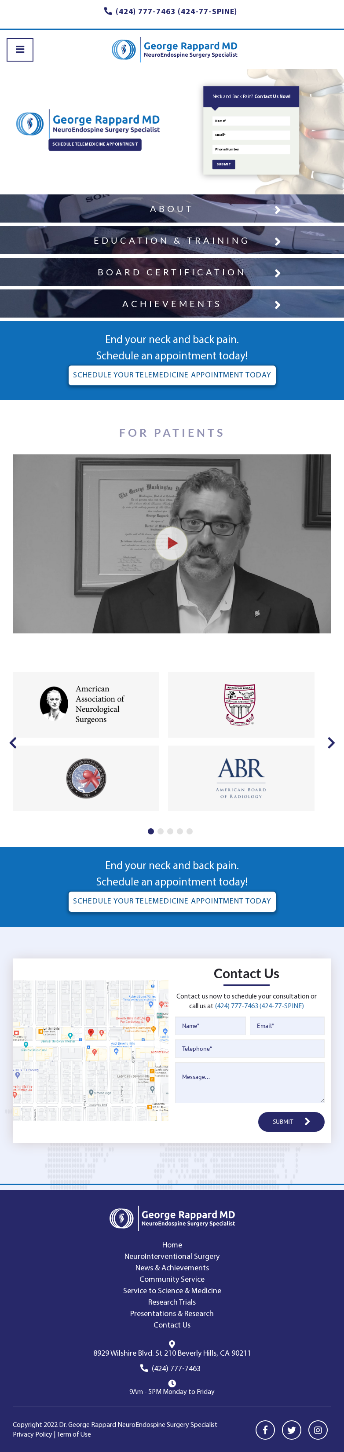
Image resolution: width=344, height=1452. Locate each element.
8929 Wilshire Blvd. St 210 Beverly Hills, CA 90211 (172, 1354)
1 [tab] (151, 831)
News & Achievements (172, 1268)
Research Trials (172, 1302)
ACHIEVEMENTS (172, 303)
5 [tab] (190, 831)
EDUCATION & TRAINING (172, 240)
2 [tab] (160, 831)
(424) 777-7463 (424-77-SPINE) (259, 1006)
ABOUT (172, 208)
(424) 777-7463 (176, 1369)
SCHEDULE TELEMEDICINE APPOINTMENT (94, 145)
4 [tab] (180, 831)
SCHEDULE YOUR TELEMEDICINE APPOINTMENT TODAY (172, 375)
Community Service (172, 1280)
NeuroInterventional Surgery (172, 1257)
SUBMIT (223, 165)
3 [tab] (170, 831)
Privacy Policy (32, 1434)
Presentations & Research (172, 1314)
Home (172, 1245)
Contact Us (172, 1325)
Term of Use (74, 1434)
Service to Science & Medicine (172, 1291)
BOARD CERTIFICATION (172, 272)
